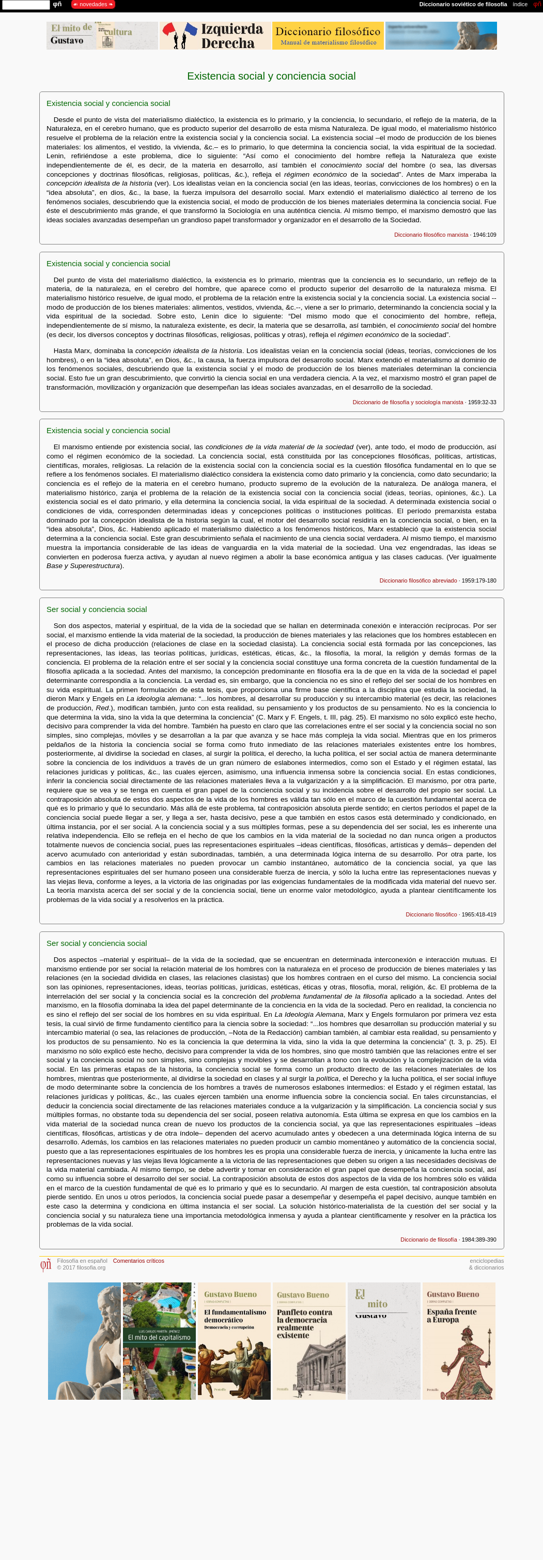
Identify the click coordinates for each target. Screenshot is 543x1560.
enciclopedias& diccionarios (486, 1264)
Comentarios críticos (138, 1261)
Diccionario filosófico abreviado (418, 580)
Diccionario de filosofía (428, 1239)
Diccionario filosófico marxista (431, 235)
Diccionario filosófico (431, 914)
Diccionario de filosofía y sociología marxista (408, 402)
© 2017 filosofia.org (81, 1267)
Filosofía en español (82, 1261)
